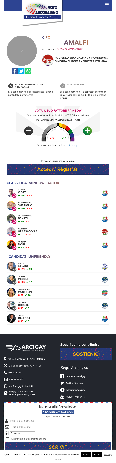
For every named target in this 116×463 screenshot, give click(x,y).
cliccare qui (73, 145)
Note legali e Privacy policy (22, 394)
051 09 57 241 (15, 372)
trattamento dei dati (36, 438)
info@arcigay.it (16, 386)
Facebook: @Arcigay (75, 376)
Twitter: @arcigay (74, 383)
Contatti (29, 386)
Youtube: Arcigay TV (75, 396)
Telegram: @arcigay (75, 390)
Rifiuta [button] (97, 454)
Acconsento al (28, 438)
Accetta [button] (86, 454)
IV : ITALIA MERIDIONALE (69, 49)
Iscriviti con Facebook (58, 411)
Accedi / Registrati (58, 169)
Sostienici (86, 354)
